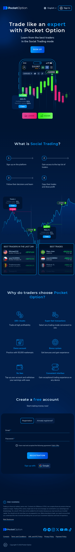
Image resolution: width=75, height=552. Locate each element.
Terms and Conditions (18, 537)
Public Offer (55, 446)
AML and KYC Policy (35, 537)
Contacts (6, 537)
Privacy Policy (49, 537)
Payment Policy (61, 537)
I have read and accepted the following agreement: (37, 446)
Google (44, 466)
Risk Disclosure (8, 519)
